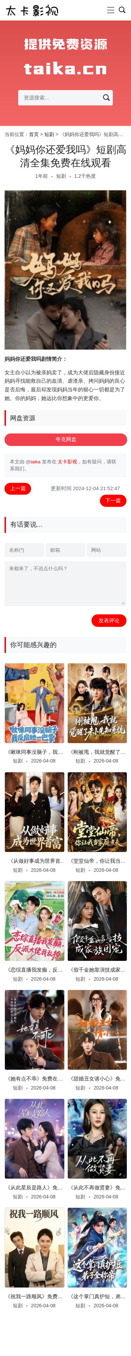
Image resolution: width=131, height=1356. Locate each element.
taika (35, 461)
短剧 (49, 134)
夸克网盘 (66, 439)
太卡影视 (67, 461)
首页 (34, 134)
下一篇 (113, 500)
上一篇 (18, 488)
